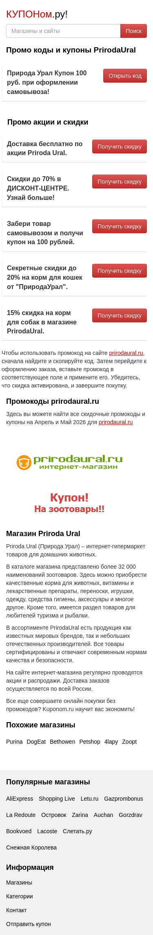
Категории (19, 896)
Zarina (80, 815)
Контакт (16, 910)
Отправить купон (28, 924)
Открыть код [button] (125, 75)
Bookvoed (18, 831)
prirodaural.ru (126, 353)
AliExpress (19, 798)
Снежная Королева (31, 847)
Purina (14, 741)
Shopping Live (57, 798)
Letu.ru (90, 798)
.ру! (37, 14)
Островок (53, 815)
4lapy (111, 741)
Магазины (19, 882)
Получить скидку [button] (120, 146)
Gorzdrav (130, 815)
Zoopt (129, 741)
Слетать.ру (77, 831)
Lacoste (47, 831)
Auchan (103, 815)
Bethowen (62, 741)
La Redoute (20, 815)
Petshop (89, 741)
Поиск (134, 31)
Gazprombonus (123, 798)
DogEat (36, 741)
